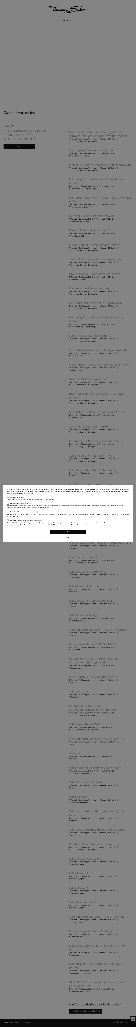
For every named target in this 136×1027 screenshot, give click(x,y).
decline (68, 538)
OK (68, 532)
